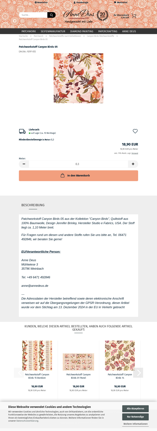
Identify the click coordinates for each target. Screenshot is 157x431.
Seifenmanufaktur (53, 31)
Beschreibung (33, 208)
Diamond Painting (81, 31)
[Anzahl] (78, 167)
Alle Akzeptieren (135, 408)
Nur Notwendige (135, 416)
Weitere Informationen (136, 424)
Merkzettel (120, 2)
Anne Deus (129, 31)
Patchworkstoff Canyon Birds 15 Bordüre (37, 378)
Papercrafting (107, 31)
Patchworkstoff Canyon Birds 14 (120, 378)
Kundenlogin (81, 2)
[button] (24, 167)
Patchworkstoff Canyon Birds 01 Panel (78, 378)
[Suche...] (51, 15)
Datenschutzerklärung (27, 421)
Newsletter (41, 2)
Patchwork (29, 31)
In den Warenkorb (75, 178)
